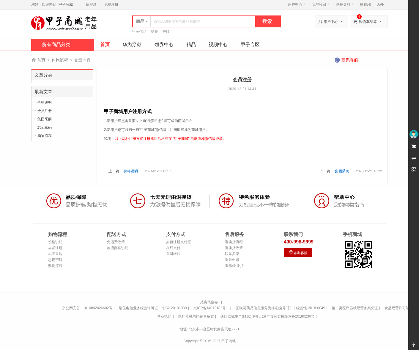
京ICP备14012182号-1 (211, 308)
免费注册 (111, 4)
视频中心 (218, 44)
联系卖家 (232, 254)
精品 (191, 44)
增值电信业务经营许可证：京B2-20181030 (153, 308)
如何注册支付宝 (178, 242)
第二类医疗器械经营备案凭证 (355, 308)
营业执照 (164, 316)
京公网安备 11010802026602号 (87, 308)
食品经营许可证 (397, 308)
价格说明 (44, 102)
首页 (105, 44)
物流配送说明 (117, 248)
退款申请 (232, 260)
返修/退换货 (234, 266)
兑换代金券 (209, 302)
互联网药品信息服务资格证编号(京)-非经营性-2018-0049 (280, 308)
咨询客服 (298, 252)
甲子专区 (250, 44)
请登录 (91, 4)
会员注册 (44, 111)
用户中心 (296, 4)
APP (381, 4)
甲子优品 (139, 31)
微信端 (365, 4)
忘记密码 (44, 127)
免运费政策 (116, 242)
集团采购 (44, 119)
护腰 (154, 31)
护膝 (166, 31)
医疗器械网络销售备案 (196, 316)
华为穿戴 (131, 44)
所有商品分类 (56, 44)
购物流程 (59, 60)
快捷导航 (345, 4)
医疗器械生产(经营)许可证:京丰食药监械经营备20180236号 (267, 316)
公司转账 (173, 254)
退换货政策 (234, 248)
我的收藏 (321, 4)
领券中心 (164, 44)
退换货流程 (234, 242)
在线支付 (173, 248)
